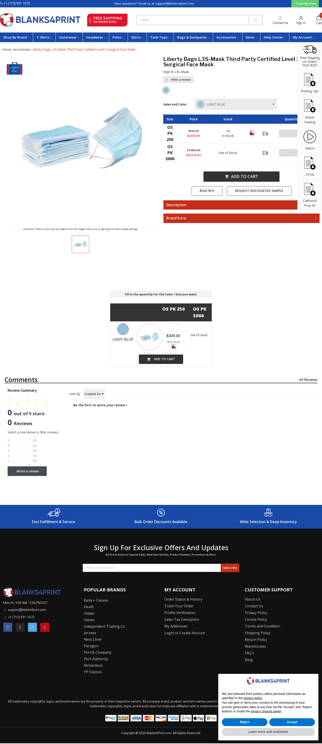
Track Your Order (179, 605)
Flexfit (89, 606)
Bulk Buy (207, 190)
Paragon (91, 645)
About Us (253, 599)
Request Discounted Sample (259, 190)
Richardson (93, 665)
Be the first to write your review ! (100, 405)
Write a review (178, 80)
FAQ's (249, 653)
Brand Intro (176, 218)
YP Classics (93, 671)
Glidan (89, 613)
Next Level (93, 639)
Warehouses (255, 646)
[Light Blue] (166, 90)
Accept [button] (292, 722)
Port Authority (96, 658)
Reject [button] (244, 722)
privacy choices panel (266, 711)
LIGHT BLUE (211, 104)
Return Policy (256, 639)
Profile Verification (179, 612)
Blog (249, 659)
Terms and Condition (262, 626)
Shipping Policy (257, 632)
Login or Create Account (184, 632)
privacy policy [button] (253, 698)
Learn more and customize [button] (268, 731)
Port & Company (97, 652)
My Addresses (176, 626)
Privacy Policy (256, 612)
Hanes (89, 619)
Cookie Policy (256, 619)
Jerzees (90, 632)
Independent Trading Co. (105, 626)
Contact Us (280, 23)
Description (176, 205)
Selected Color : (176, 104)
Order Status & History (183, 599)
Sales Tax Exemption (181, 619)
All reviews (308, 379)
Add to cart (241, 176)
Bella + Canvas (96, 600)
